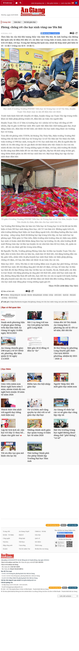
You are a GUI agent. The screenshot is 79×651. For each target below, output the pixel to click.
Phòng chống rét (15, 295)
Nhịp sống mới (7, 581)
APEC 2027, (58, 295)
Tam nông (22, 581)
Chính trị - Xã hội (40, 567)
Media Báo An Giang (41, 585)
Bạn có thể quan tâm (10, 308)
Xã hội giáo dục (30, 22)
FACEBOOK (61, 572)
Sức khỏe (38, 578)
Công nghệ (6, 574)
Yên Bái (29, 295)
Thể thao (22, 578)
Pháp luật (22, 574)
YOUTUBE (69, 572)
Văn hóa (5, 578)
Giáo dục (17, 22)
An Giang (4, 298)
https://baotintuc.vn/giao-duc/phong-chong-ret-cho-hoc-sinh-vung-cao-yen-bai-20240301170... (39, 302)
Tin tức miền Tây (24, 585)
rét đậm (45, 295)
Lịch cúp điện (66, 3)
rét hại (51, 295)
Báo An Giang (13, 298)
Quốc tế (37, 574)
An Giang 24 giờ (24, 567)
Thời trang (38, 581)
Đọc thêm (6, 381)
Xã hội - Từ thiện (8, 571)
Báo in (63, 561)
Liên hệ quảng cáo (37, 3)
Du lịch (5, 585)
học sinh (23, 295)
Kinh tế (21, 571)
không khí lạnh (37, 295)
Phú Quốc (73, 295)
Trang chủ (6, 22)
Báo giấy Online (52, 3)
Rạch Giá (65, 295)
